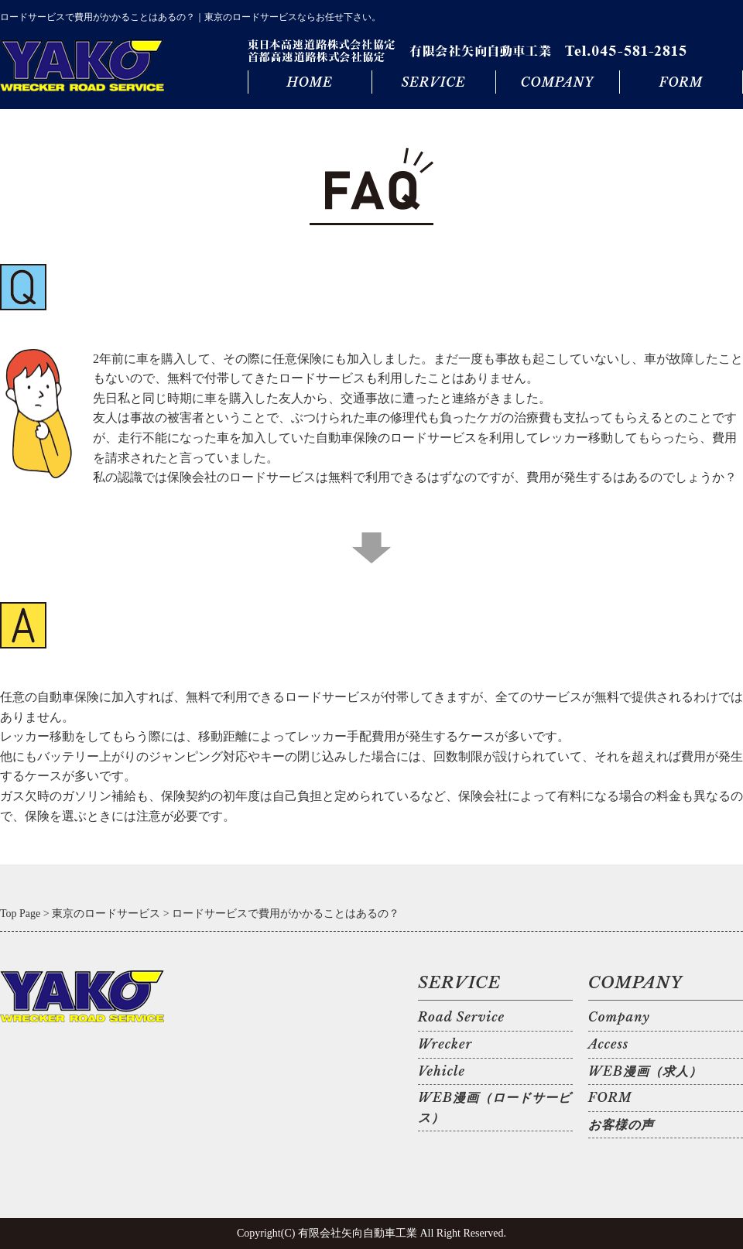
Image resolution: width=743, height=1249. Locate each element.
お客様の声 (621, 1124)
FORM (681, 82)
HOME (309, 82)
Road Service (461, 1017)
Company (619, 1017)
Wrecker (445, 1044)
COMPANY (557, 82)
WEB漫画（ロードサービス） (494, 1107)
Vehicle (441, 1071)
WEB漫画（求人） (645, 1071)
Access (608, 1044)
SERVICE (433, 82)
